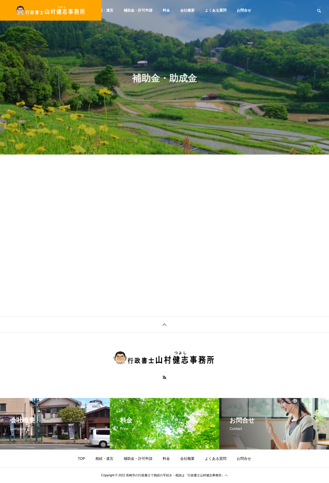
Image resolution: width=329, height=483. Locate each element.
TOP (81, 458)
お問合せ (244, 10)
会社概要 (187, 10)
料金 (166, 10)
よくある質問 (215, 10)
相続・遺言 (104, 10)
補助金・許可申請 (138, 10)
